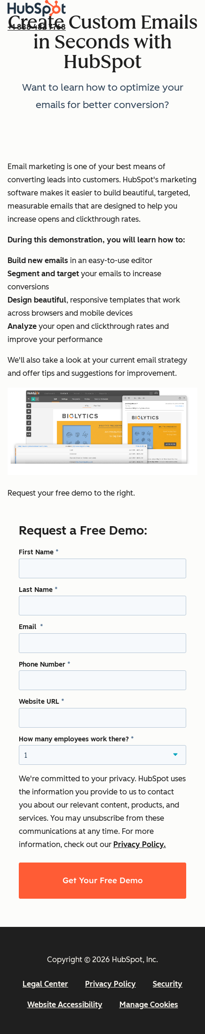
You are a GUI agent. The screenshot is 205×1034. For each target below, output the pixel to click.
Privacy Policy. (139, 844)
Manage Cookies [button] (148, 1004)
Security (167, 984)
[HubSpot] (37, 13)
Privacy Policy (110, 984)
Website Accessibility (64, 1004)
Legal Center (45, 984)
